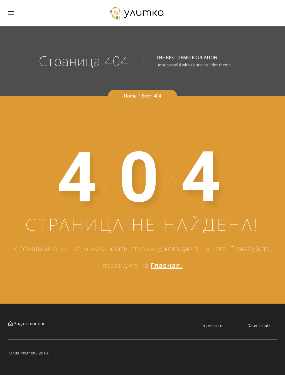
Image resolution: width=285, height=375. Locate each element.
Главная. (167, 265)
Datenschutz (258, 325)
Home (130, 96)
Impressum (212, 325)
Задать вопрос (29, 324)
